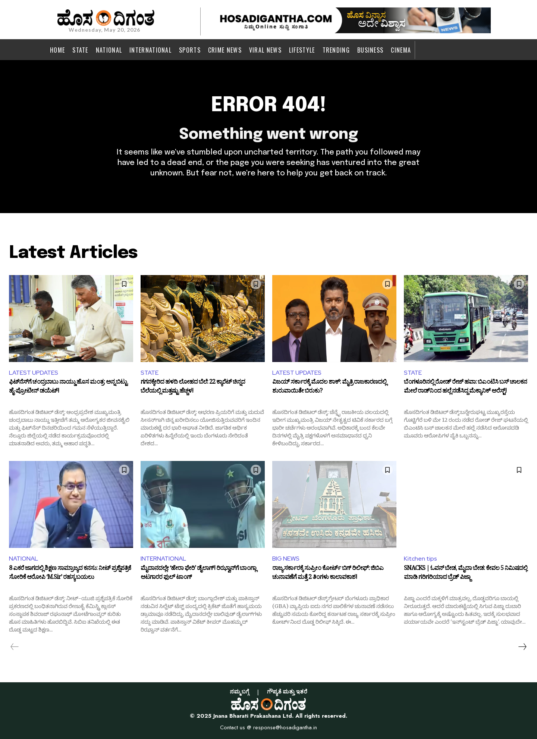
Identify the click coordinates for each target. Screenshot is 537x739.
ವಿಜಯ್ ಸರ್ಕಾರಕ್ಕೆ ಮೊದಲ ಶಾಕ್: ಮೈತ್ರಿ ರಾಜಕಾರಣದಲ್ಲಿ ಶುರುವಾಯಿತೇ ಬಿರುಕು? (329, 388)
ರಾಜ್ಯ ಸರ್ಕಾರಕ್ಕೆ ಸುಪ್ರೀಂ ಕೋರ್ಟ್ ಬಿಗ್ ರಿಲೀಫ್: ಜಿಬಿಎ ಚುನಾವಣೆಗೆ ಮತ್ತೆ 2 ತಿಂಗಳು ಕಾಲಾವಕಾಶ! (327, 574)
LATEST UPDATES (33, 373)
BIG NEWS (285, 558)
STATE (149, 373)
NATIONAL (23, 558)
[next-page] (522, 646)
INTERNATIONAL (163, 558)
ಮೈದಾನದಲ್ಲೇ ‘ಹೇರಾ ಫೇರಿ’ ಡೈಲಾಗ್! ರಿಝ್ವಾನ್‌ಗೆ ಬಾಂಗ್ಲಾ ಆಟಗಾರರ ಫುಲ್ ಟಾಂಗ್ (198, 574)
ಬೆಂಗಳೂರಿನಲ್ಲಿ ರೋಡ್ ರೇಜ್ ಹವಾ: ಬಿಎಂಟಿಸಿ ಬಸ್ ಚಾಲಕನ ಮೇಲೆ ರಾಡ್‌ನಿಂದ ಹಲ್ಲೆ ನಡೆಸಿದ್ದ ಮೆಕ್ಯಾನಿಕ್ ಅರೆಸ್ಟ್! (465, 388)
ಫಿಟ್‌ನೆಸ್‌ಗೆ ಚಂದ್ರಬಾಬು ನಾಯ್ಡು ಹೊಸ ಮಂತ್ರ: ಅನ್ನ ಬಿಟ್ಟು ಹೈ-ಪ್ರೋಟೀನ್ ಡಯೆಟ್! (68, 388)
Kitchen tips (420, 558)
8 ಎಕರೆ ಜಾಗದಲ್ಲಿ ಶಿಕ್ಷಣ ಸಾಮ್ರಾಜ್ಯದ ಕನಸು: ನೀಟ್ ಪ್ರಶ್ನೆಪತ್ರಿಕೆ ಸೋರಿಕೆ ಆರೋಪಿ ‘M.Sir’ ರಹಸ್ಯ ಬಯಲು (70, 574)
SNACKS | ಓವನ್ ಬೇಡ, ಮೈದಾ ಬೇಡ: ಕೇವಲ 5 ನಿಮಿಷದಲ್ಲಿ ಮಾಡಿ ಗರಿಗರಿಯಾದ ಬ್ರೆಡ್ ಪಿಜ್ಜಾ (465, 574)
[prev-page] (15, 646)
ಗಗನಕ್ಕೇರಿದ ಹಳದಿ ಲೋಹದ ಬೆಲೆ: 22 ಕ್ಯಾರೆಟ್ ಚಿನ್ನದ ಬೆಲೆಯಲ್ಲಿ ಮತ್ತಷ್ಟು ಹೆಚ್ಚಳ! (193, 388)
